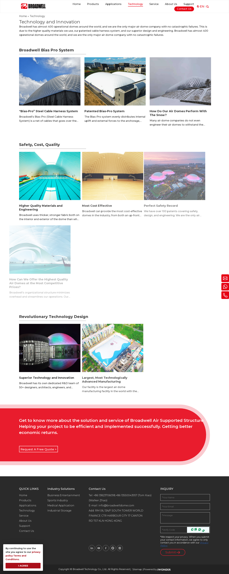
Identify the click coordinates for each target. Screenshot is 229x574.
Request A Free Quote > (38, 449)
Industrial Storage (59, 510)
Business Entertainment (63, 495)
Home (23, 495)
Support (24, 525)
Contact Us (26, 530)
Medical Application (60, 505)
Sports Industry (57, 500)
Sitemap (137, 569)
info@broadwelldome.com (116, 505)
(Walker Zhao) (98, 500)
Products (25, 500)
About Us (25, 520)
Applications (27, 505)
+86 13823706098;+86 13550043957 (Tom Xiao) (123, 495)
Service (23, 515)
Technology (27, 510)
